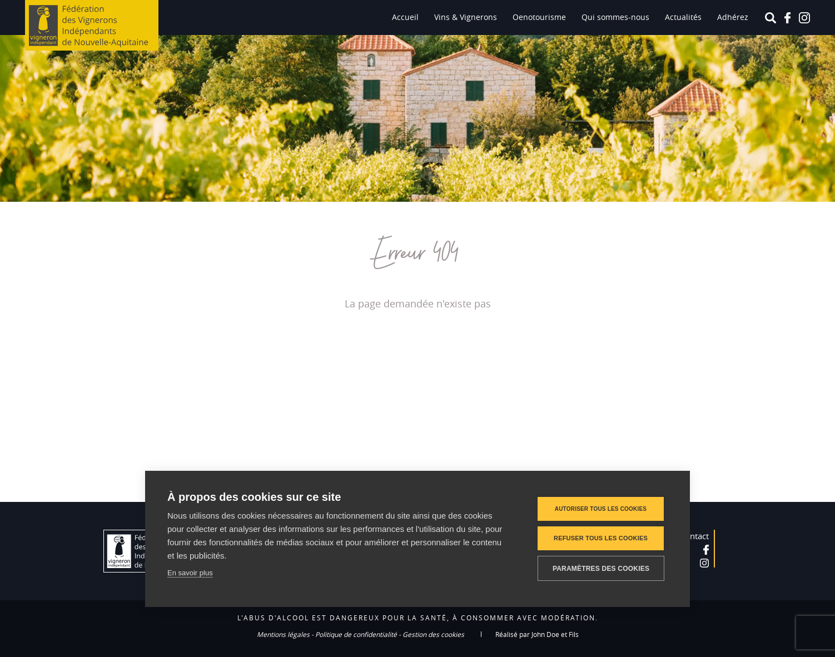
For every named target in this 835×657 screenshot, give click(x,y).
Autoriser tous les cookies (601, 509)
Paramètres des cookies (601, 569)
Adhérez (732, 17)
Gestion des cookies (433, 634)
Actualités (683, 17)
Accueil (405, 17)
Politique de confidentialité (356, 634)
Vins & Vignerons (465, 17)
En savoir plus (190, 573)
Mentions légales (283, 634)
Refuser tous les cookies (601, 538)
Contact (694, 535)
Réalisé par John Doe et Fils (537, 634)
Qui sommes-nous (615, 17)
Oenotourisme (539, 17)
